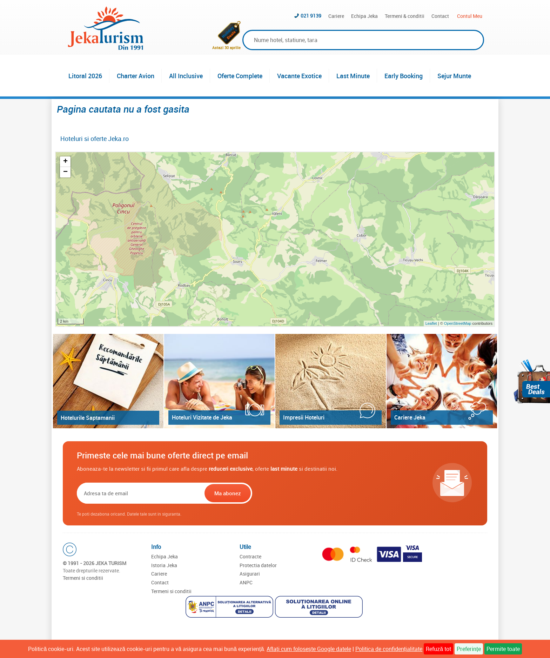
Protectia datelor (258, 565)
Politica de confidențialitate (388, 649)
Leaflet (431, 323)
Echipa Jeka (364, 16)
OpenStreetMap (458, 323)
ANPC (246, 582)
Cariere (336, 16)
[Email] (140, 493)
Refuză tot (438, 649)
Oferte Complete (239, 76)
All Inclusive (186, 76)
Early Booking (403, 76)
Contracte (250, 556)
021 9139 (311, 16)
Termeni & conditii (404, 16)
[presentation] (298, 493)
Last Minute (353, 76)
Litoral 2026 (85, 76)
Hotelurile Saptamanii (88, 418)
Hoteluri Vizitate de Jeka (202, 417)
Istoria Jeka (164, 565)
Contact (440, 16)
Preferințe (469, 649)
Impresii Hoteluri (303, 417)
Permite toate (503, 649)
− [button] (65, 172)
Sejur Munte (454, 76)
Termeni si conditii (83, 578)
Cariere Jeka (409, 417)
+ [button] (65, 161)
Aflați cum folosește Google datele (309, 649)
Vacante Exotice (299, 76)
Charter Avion (135, 76)
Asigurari (250, 573)
